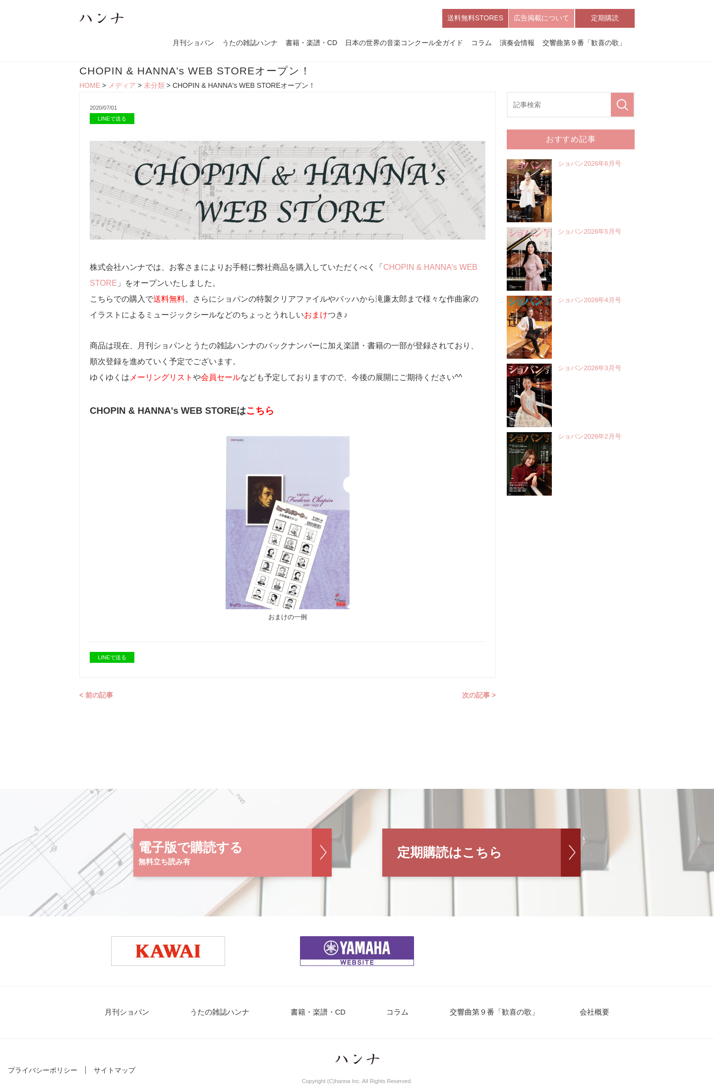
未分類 (154, 87)
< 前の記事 (96, 697)
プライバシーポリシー (42, 1073)
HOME (89, 87)
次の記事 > (479, 697)
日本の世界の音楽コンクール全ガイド (404, 44)
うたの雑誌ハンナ (250, 44)
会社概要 (576, 1015)
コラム (481, 44)
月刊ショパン (193, 44)
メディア (122, 87)
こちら (260, 412)
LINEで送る (112, 120)
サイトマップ (114, 1073)
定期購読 (605, 19)
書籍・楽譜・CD (311, 44)
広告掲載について (541, 19)
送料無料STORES (475, 19)
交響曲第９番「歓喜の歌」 (584, 44)
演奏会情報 (517, 44)
